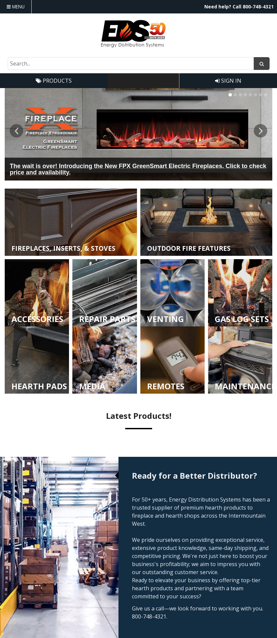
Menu (16, 6)
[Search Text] (131, 63)
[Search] (262, 63)
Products (54, 80)
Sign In (228, 80)
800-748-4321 (258, 6)
